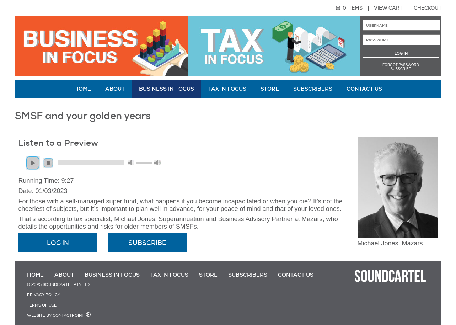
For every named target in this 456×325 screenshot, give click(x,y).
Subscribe (401, 69)
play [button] (33, 163)
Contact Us (364, 88)
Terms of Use (42, 305)
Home (82, 88)
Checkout (427, 8)
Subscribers (312, 88)
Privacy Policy (43, 295)
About (115, 88)
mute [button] (131, 162)
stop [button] (48, 163)
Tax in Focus (227, 88)
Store (270, 88)
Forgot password (400, 65)
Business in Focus (166, 88)
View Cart (388, 8)
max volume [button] (157, 162)
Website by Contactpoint (55, 315)
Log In (58, 243)
